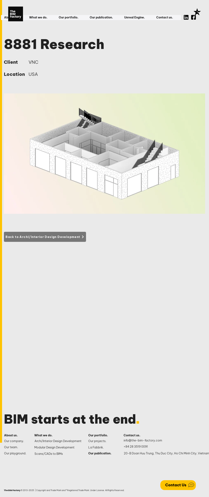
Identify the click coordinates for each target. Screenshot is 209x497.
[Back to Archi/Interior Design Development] (45, 237)
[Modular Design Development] (58, 448)
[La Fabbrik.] (101, 448)
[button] (40, 17)
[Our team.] (15, 447)
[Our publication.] (101, 453)
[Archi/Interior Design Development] (58, 441)
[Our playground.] (15, 453)
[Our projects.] (101, 441)
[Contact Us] (178, 485)
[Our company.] (15, 441)
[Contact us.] (134, 435)
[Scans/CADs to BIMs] (58, 454)
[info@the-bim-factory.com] (144, 441)
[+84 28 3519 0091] (138, 447)
